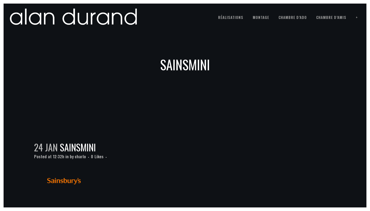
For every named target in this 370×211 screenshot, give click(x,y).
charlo (80, 156)
